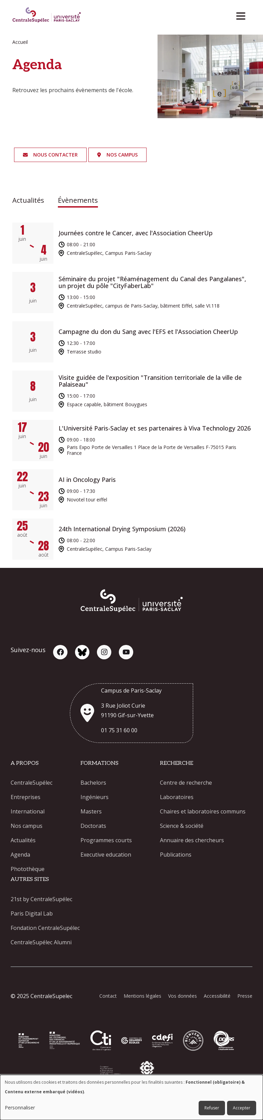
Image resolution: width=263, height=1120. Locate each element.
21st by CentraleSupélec (41, 899)
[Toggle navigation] (243, 14)
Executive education (105, 854)
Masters (91, 811)
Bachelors (93, 782)
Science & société (181, 826)
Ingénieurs (94, 797)
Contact (108, 996)
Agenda (20, 854)
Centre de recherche (186, 782)
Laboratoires (176, 797)
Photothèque (28, 869)
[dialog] (131, 1097)
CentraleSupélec (31, 782)
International (28, 811)
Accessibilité (217, 996)
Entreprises (25, 797)
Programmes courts (106, 840)
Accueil (20, 42)
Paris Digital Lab (32, 913)
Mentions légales (142, 996)
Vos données (182, 996)
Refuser (211, 1108)
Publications (175, 854)
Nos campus (26, 826)
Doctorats (93, 826)
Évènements (78, 200)
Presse (244, 996)
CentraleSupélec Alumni (41, 942)
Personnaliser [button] (20, 1107)
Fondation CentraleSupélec (45, 928)
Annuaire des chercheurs (192, 840)
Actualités (28, 200)
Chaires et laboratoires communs (203, 811)
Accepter (241, 1108)
